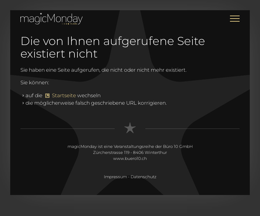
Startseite (64, 95)
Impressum (115, 176)
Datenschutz (143, 176)
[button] (235, 18)
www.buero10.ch (130, 158)
